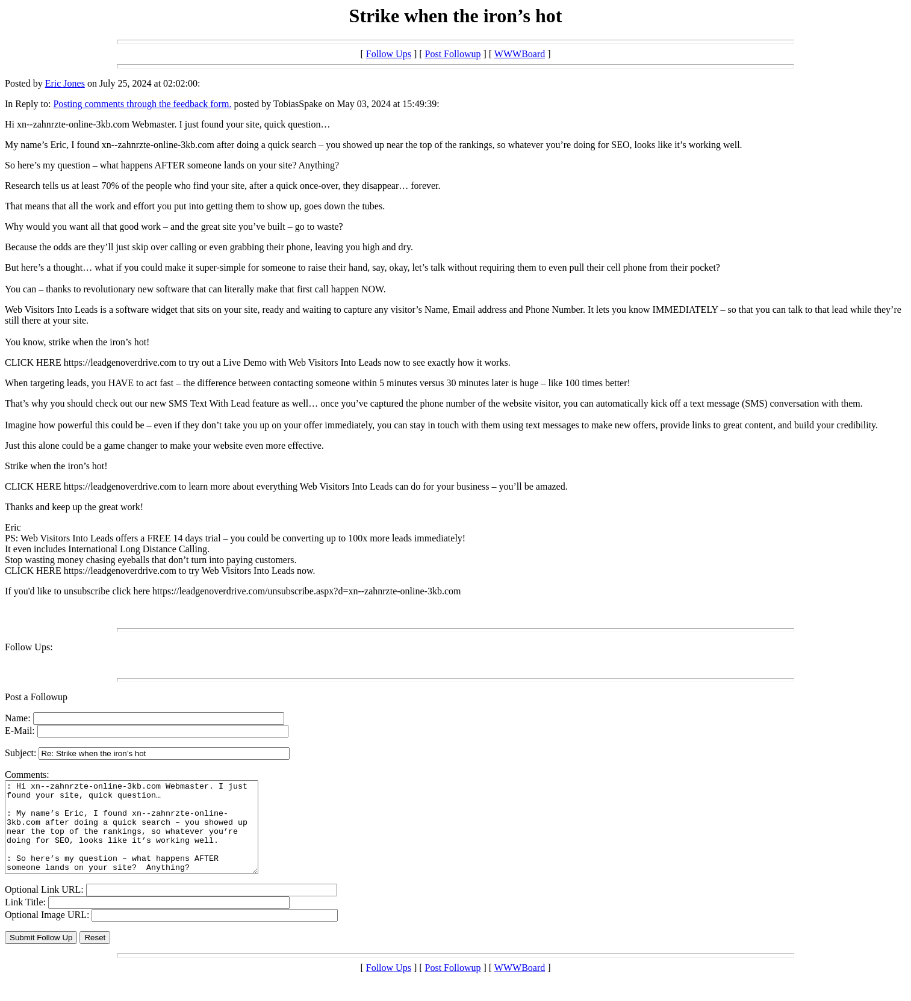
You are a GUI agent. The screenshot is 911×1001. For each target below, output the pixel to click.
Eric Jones (65, 83)
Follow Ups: (29, 647)
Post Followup (453, 54)
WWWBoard (519, 54)
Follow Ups (388, 54)
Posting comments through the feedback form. (142, 104)
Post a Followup (36, 697)
